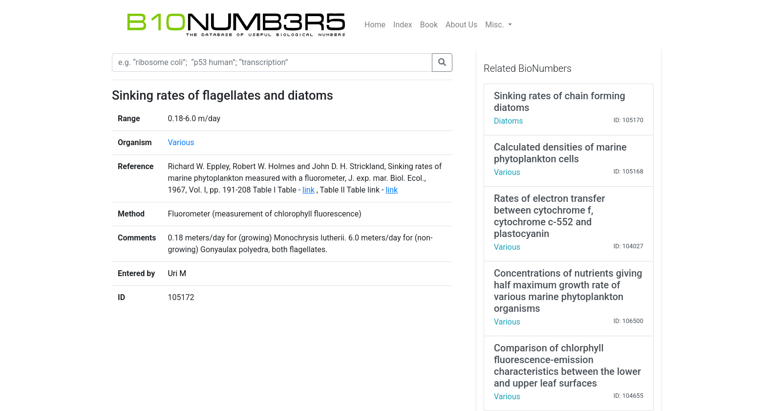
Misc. (495, 24)
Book (429, 24)
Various (181, 142)
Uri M (177, 273)
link (308, 190)
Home (374, 24)
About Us (461, 24)
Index (402, 24)
